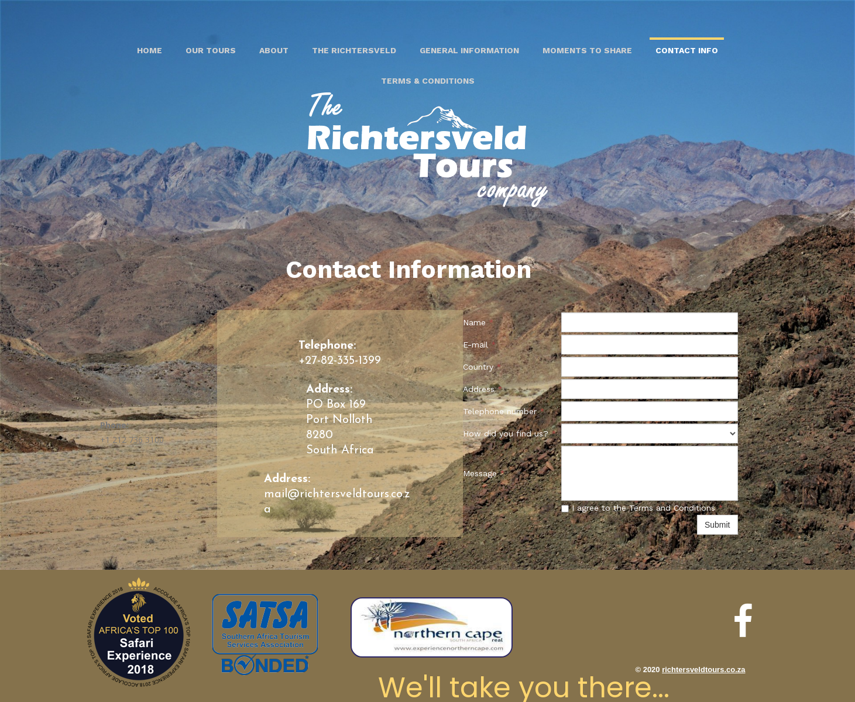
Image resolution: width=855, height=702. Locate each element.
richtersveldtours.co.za (703, 669)
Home (149, 50)
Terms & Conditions (428, 80)
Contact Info (686, 50)
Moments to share (587, 50)
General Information (469, 50)
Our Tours (211, 50)
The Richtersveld (354, 50)
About (274, 50)
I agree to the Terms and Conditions (642, 507)
